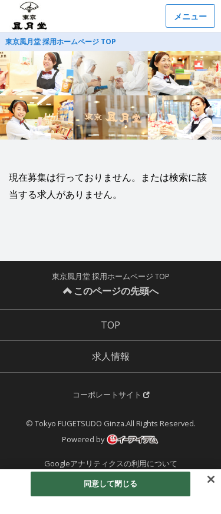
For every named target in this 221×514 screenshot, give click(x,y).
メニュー (190, 16)
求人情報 (111, 356)
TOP (110, 325)
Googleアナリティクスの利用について (110, 463)
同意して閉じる (111, 484)
